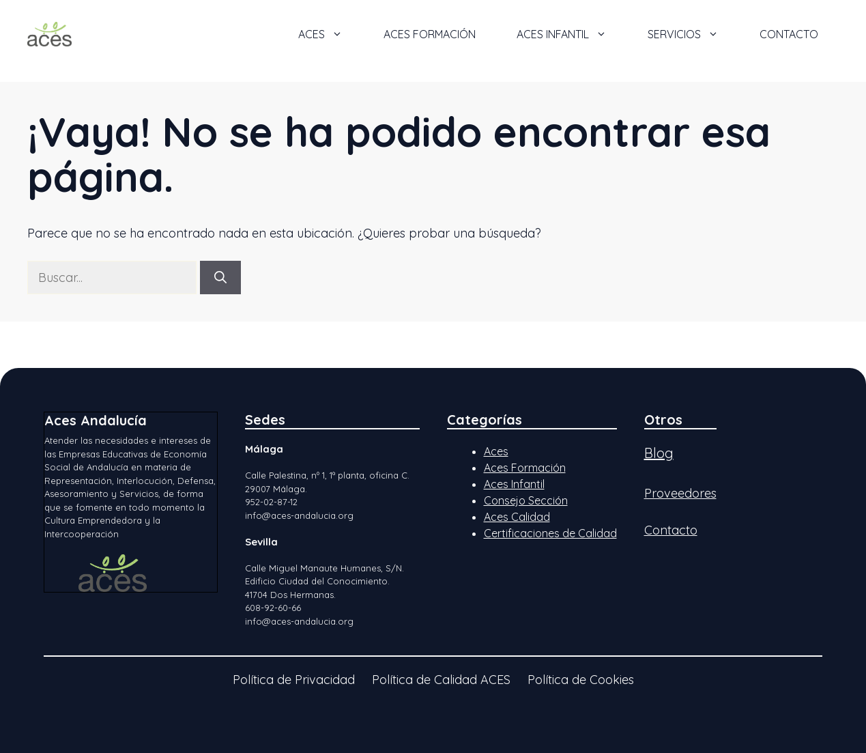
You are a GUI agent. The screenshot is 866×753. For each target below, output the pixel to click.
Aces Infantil (514, 484)
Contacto (789, 34)
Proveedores (680, 493)
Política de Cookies (581, 679)
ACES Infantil (572, 34)
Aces (496, 451)
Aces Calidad (517, 517)
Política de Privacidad (294, 679)
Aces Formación (525, 467)
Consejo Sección (526, 500)
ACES (330, 34)
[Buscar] (220, 277)
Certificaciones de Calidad (550, 533)
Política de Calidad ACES (441, 679)
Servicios (693, 34)
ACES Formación (430, 34)
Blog (659, 452)
